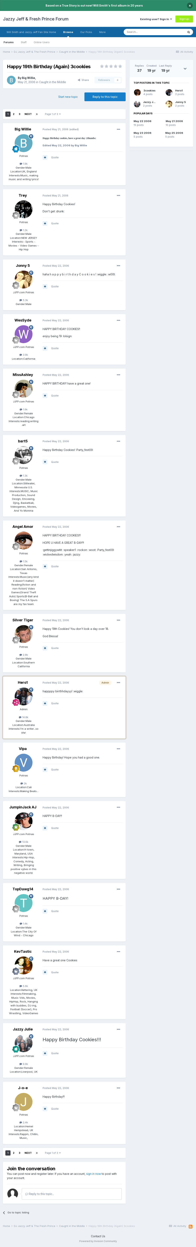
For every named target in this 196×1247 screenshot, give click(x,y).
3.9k (23, 354)
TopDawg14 (22, 889)
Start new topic (68, 96)
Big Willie (28, 78)
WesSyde (22, 320)
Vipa (23, 749)
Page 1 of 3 (53, 114)
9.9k (23, 1063)
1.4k (24, 923)
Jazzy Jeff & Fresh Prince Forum (36, 18)
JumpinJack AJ (22, 807)
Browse (68, 33)
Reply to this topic (105, 96)
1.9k (24, 163)
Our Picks (86, 32)
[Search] (144, 32)
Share (83, 80)
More (102, 32)
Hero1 (23, 682)
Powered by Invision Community (98, 1241)
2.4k (23, 1122)
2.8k (23, 654)
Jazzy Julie (23, 1029)
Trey (23, 195)
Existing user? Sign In (156, 19)
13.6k (23, 841)
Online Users (42, 42)
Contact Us (98, 1236)
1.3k (24, 475)
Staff (24, 42)
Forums (9, 42)
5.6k (23, 986)
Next (28, 114)
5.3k (23, 300)
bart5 (23, 441)
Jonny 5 (23, 265)
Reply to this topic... (39, 1194)
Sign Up (184, 18)
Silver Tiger (22, 620)
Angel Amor (22, 526)
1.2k (24, 230)
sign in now (93, 1173)
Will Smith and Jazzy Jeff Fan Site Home (31, 32)
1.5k (24, 561)
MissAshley (23, 375)
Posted (55, 129)
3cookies (149, 90)
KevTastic (23, 951)
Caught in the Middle (52, 82)
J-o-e (23, 1088)
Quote (55, 157)
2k (23, 783)
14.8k (23, 717)
